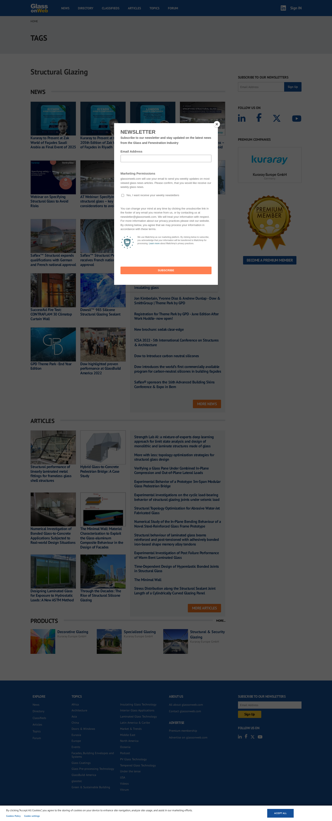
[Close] (217, 124)
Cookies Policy (13, 815)
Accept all (280, 813)
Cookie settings (32, 815)
